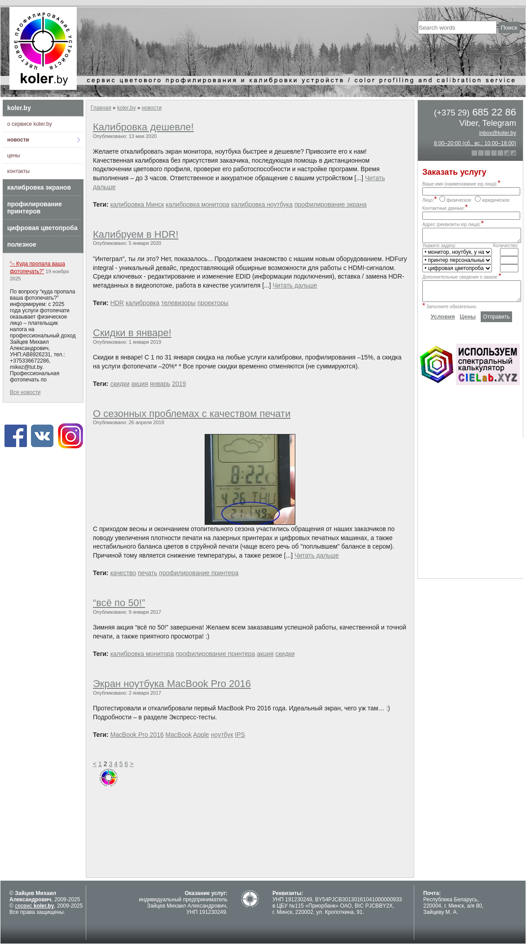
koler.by (19, 107)
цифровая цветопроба (42, 227)
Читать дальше (295, 285)
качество (123, 572)
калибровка (142, 302)
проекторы (212, 302)
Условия (442, 323)
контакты (18, 171)
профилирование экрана (330, 204)
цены (13, 155)
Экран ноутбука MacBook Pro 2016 (172, 683)
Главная (101, 108)
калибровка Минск (137, 204)
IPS (240, 734)
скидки (120, 383)
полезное (21, 244)
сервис (34, 906)
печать (147, 572)
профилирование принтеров (34, 207)
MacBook (179, 734)
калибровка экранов (39, 187)
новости (18, 140)
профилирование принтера (198, 572)
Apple (201, 734)
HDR (117, 302)
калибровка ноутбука (262, 204)
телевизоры (178, 302)
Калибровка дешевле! (143, 127)
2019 (179, 383)
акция (140, 383)
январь (160, 383)
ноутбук (222, 734)
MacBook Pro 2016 (137, 734)
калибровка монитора (197, 204)
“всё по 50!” (119, 602)
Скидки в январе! (132, 332)
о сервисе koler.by (29, 124)
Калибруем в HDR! (136, 234)
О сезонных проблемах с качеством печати (191, 413)
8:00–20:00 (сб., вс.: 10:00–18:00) (475, 143)
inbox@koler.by (497, 133)
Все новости (25, 392)
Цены (468, 323)
